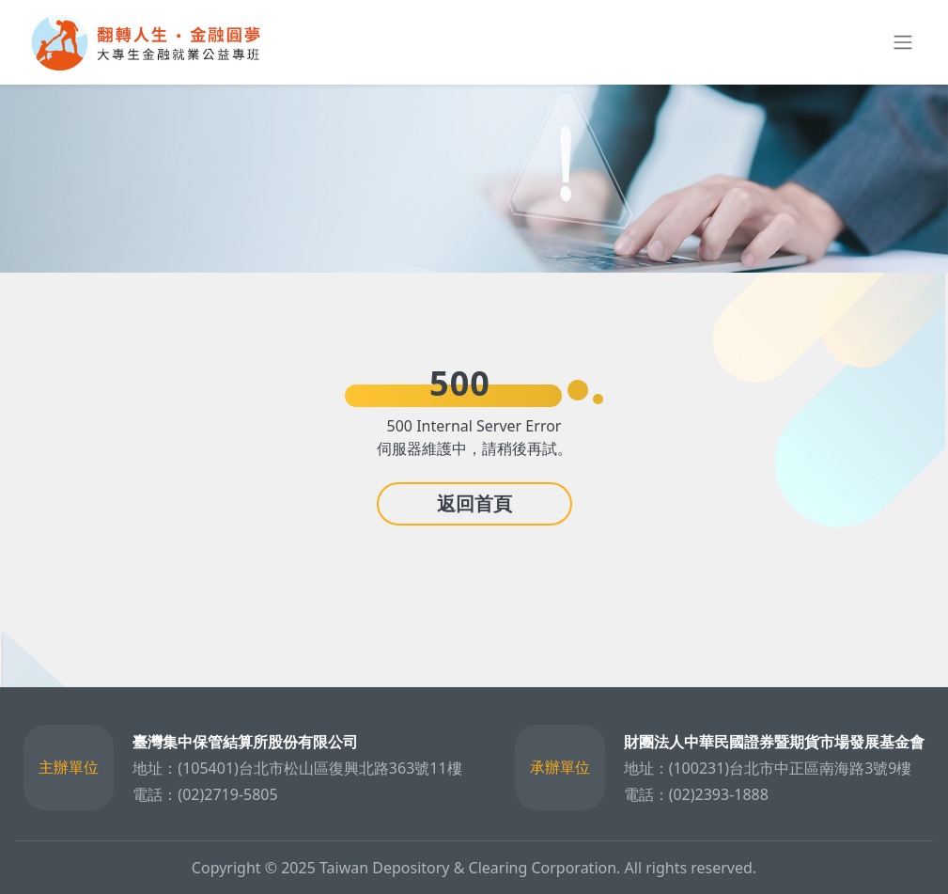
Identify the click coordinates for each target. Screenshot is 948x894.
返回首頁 (474, 503)
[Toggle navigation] (899, 42)
